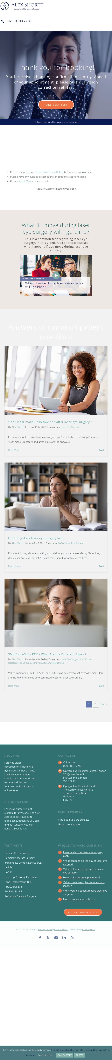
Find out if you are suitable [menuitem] (73, 819)
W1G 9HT (69, 781)
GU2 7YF (68, 800)
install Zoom (26, 181)
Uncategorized (56, 663)
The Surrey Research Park (78, 789)
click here (74, 122)
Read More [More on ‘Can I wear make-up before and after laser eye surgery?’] (13, 450)
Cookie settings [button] (45, 1055)
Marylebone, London (75, 777)
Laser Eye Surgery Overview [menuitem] (21, 877)
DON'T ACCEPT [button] (65, 1055)
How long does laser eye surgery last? (36, 538)
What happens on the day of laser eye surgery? (85, 862)
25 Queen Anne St (74, 774)
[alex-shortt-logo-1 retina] (22, 2)
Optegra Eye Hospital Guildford (81, 786)
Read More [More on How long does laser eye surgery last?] (13, 566)
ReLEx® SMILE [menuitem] (13, 891)
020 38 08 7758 (19, 21)
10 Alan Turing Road (75, 793)
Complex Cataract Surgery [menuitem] (20, 858)
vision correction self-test (48, 172)
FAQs (61, 543)
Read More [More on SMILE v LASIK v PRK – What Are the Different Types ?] (13, 686)
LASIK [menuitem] (8, 872)
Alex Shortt (17, 427)
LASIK (83, 659)
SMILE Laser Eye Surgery (35, 663)
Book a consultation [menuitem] (69, 824)
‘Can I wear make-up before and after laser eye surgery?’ (50, 422)
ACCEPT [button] (79, 1055)
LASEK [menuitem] (9, 867)
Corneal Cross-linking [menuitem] (17, 853)
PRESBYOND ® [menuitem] (14, 886)
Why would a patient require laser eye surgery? (85, 892)
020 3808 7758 (72, 766)
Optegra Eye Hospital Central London (84, 771)
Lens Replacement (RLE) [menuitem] (19, 882)
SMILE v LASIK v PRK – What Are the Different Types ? (47, 654)
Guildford (68, 796)
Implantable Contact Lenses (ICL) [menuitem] (23, 862)
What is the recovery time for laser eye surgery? (83, 870)
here (24, 828)
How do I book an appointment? (81, 877)
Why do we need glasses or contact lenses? (84, 884)
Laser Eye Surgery (70, 427)
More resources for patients (79, 899)
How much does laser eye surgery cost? (83, 854)
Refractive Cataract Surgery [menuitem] (20, 896)
